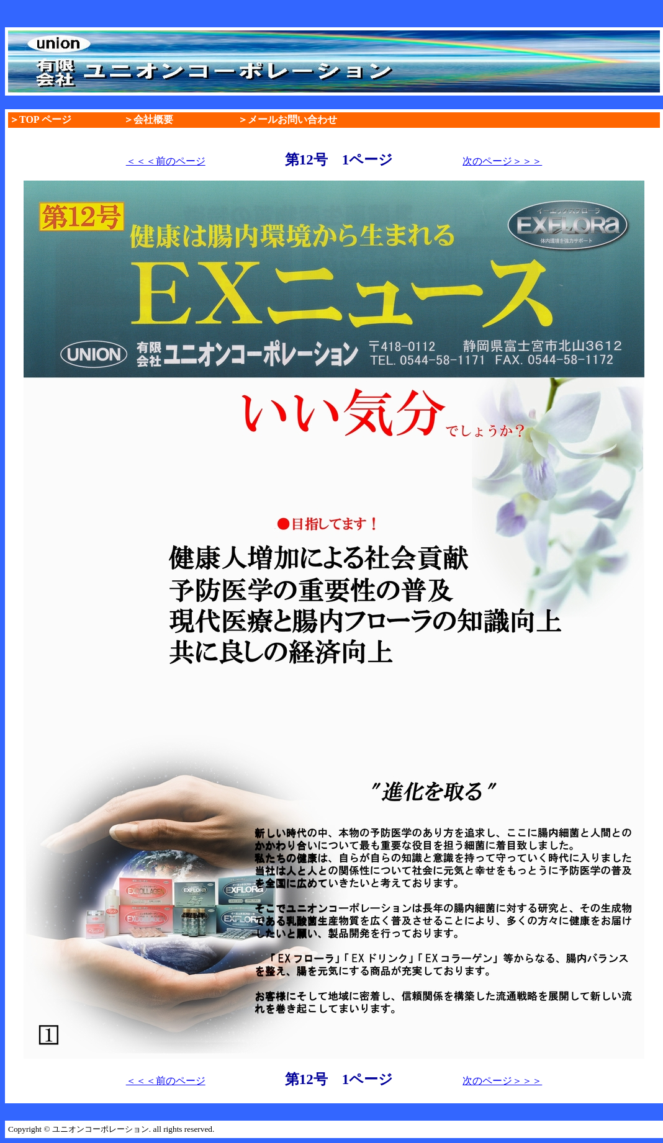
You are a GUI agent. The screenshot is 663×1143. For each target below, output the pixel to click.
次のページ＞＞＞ (502, 161)
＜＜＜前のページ (165, 161)
